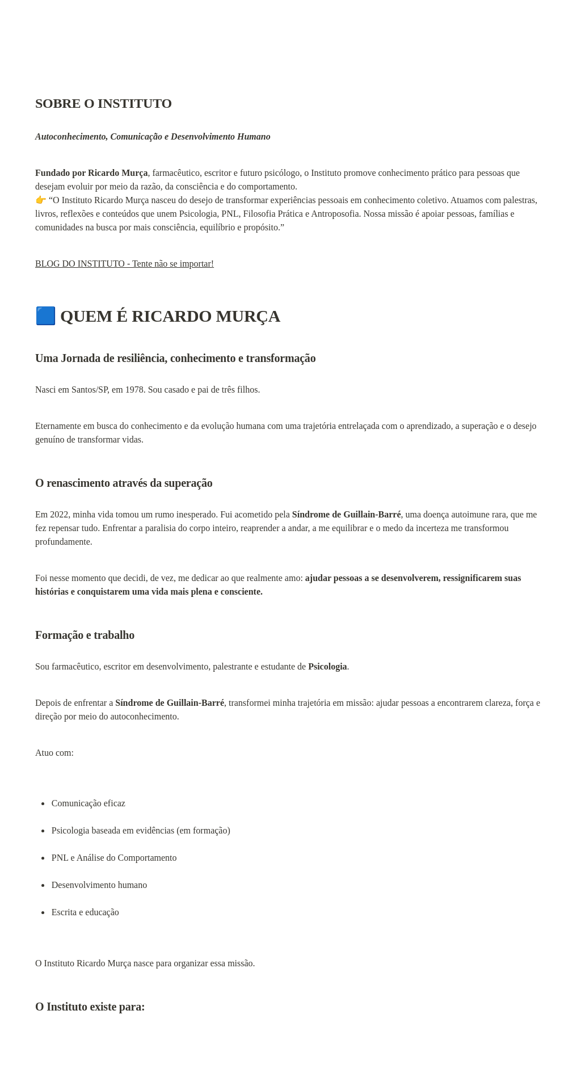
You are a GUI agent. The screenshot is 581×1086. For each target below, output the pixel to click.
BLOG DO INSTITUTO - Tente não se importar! (124, 263)
